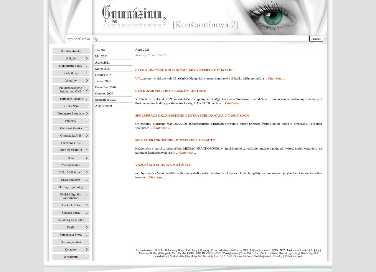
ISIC (218, 253)
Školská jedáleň (262, 256)
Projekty (315, 250)
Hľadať (316, 38)
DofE (229, 256)
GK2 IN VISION (205, 253)
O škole (159, 250)
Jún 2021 (101, 50)
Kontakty (278, 256)
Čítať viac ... (276, 78)
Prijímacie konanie (260, 250)
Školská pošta (193, 256)
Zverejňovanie (230, 253)
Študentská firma (243, 256)
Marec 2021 (103, 68)
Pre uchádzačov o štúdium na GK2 (229, 250)
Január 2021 (103, 81)
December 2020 (105, 87)
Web (300, 256)
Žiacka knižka (176, 256)
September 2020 (105, 99)
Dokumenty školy (174, 250)
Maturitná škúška (148, 253)
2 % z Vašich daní (249, 253)
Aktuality (204, 250)
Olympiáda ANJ (167, 253)
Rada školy (191, 250)
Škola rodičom (269, 253)
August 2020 (103, 105)
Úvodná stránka (71, 51)
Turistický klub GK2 (214, 256)
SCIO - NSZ (278, 250)
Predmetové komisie (298, 250)
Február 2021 (104, 75)
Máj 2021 (101, 56)
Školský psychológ (288, 253)
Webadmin (290, 256)
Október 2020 (104, 93)
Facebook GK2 (186, 253)
